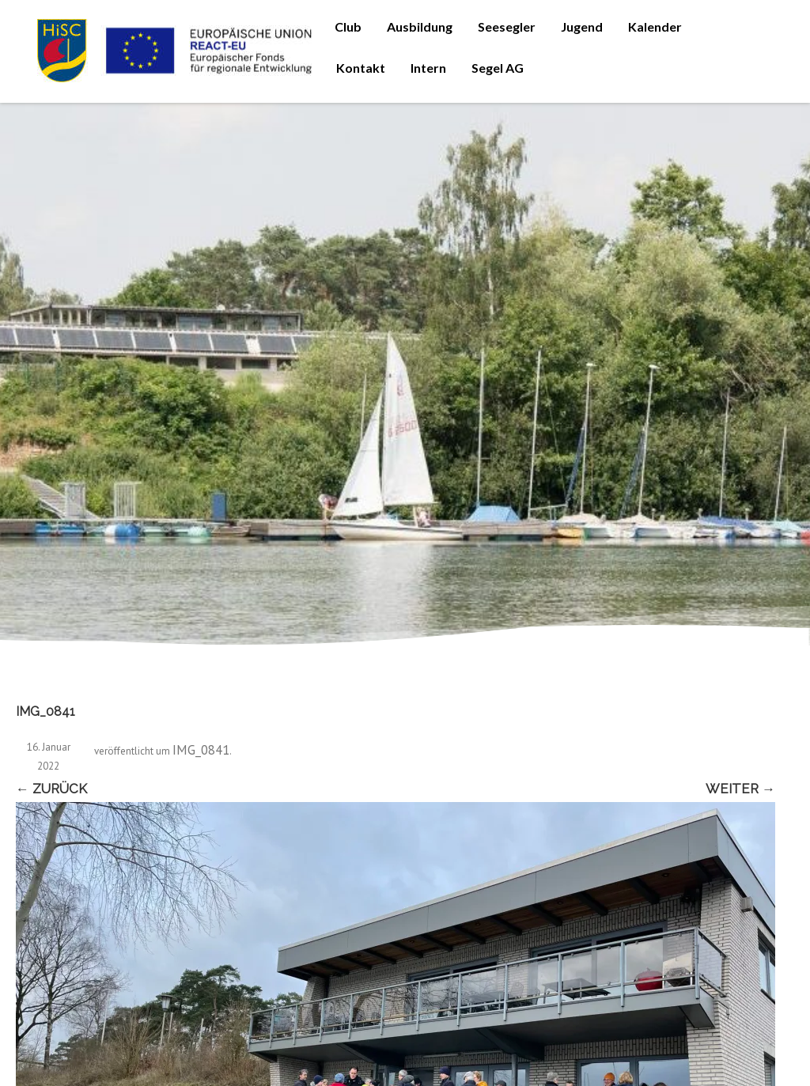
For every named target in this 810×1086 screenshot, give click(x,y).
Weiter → (740, 789)
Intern (428, 67)
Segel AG (497, 67)
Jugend (582, 26)
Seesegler (507, 26)
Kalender (655, 26)
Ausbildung (419, 26)
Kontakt (360, 67)
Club (348, 26)
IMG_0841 (200, 750)
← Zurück (51, 789)
